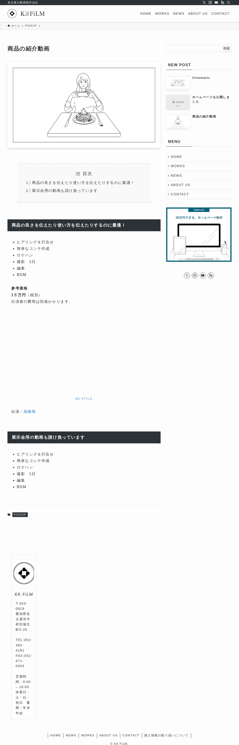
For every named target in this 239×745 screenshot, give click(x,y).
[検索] (228, 2)
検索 (226, 48)
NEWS (176, 176)
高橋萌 (30, 412)
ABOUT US (181, 186)
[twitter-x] (204, 2)
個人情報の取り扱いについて (166, 735)
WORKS (178, 166)
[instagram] (210, 2)
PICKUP (20, 514)
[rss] (222, 2)
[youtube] (216, 2)
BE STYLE (84, 398)
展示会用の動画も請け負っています (65, 191)
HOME (176, 157)
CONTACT (180, 195)
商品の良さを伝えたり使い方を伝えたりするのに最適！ (83, 183)
